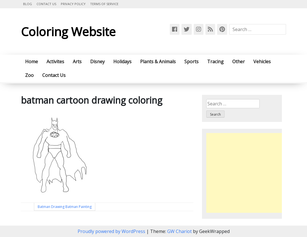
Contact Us (46, 4)
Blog (27, 4)
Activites (55, 61)
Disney (97, 61)
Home (31, 61)
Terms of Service (104, 4)
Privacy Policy (73, 4)
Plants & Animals (158, 61)
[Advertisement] (254, 173)
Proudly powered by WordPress (112, 231)
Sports (191, 61)
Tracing (215, 61)
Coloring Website (68, 31)
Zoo (29, 75)
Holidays (122, 61)
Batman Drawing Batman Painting (65, 206)
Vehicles (262, 61)
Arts (77, 61)
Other (238, 61)
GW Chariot (179, 231)
